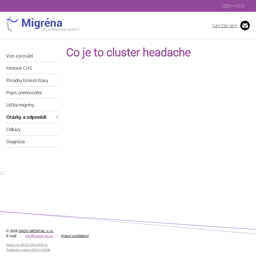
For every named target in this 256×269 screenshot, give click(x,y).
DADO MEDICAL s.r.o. (36, 231)
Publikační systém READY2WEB (28, 250)
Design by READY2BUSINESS (27, 245)
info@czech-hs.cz (39, 236)
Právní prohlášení (75, 236)
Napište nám (224, 25)
